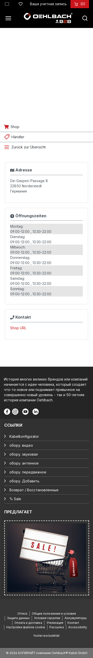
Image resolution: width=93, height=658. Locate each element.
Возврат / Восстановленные (34, 490)
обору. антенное (24, 463)
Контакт (73, 623)
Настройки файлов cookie (25, 627)
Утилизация (54, 623)
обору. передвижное (27, 472)
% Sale (15, 499)
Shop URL (18, 328)
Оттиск (22, 613)
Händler (17, 137)
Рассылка (56, 627)
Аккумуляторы (75, 618)
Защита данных (18, 618)
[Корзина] (83, 4)
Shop (15, 127)
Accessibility (77, 627)
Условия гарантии (47, 618)
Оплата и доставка (28, 623)
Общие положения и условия (54, 613)
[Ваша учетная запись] (48, 4)
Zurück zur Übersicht (28, 147)
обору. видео (21, 445)
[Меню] (9, 18)
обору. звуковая (23, 454)
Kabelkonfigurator (24, 436)
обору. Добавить (24, 481)
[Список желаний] (20, 3)
